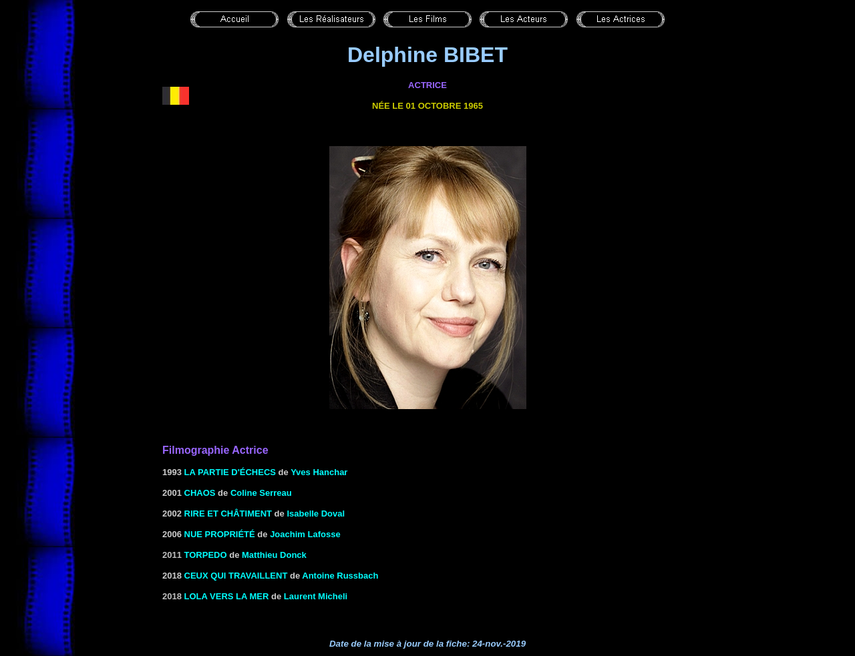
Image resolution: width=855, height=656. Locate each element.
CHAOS (200, 493)
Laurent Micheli (315, 596)
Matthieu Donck (274, 555)
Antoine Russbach (340, 576)
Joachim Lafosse (305, 534)
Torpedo (205, 555)
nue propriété (219, 534)
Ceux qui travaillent (236, 576)
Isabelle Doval (316, 514)
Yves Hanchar (319, 472)
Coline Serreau (261, 493)
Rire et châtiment (228, 514)
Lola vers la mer (226, 596)
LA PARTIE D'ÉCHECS (230, 472)
